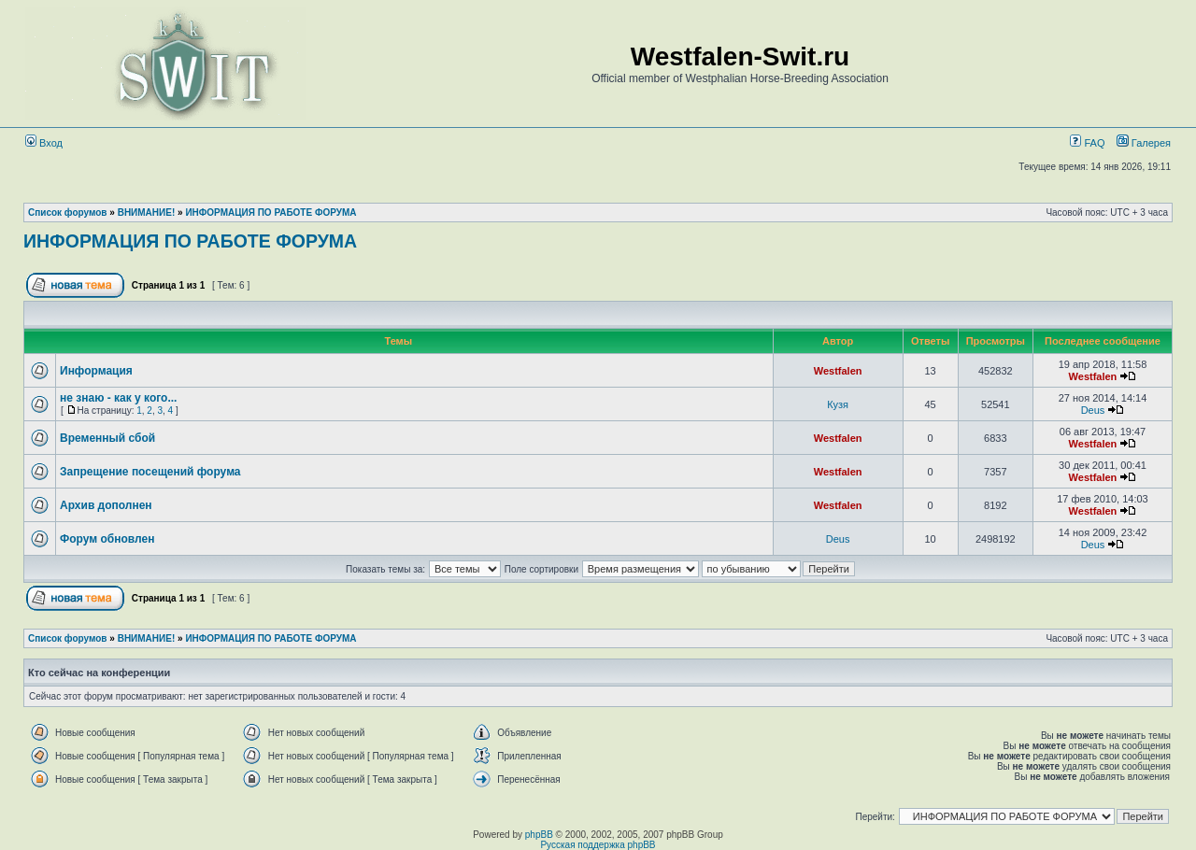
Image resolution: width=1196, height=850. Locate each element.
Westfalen (838, 370)
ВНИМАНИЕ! (147, 212)
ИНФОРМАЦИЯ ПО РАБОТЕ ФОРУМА (270, 212)
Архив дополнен (106, 505)
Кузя (837, 404)
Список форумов (67, 212)
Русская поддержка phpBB (597, 845)
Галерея (1151, 143)
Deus (1093, 410)
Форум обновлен (107, 538)
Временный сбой (107, 438)
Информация (96, 370)
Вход (44, 143)
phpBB (539, 834)
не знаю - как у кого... (118, 397)
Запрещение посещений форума (150, 471)
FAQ (1087, 143)
